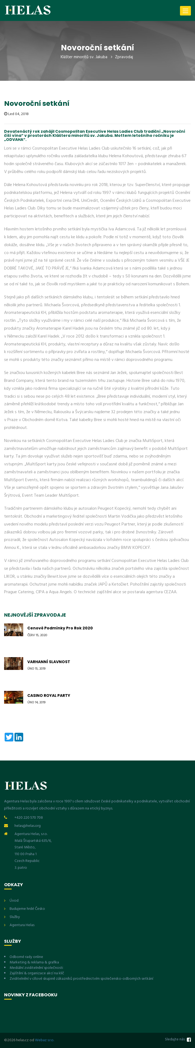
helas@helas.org (27, 826)
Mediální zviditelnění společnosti (36, 968)
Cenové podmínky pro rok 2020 (60, 628)
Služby (15, 917)
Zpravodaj (124, 57)
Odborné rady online (26, 957)
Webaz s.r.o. (44, 1040)
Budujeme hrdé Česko (27, 909)
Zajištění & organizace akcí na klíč (37, 973)
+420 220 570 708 (28, 818)
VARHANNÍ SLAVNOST (48, 661)
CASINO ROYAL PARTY (48, 695)
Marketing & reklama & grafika (34, 962)
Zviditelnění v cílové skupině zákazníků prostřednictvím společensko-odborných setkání (81, 979)
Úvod (14, 901)
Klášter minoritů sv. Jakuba (84, 57)
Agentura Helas (22, 925)
